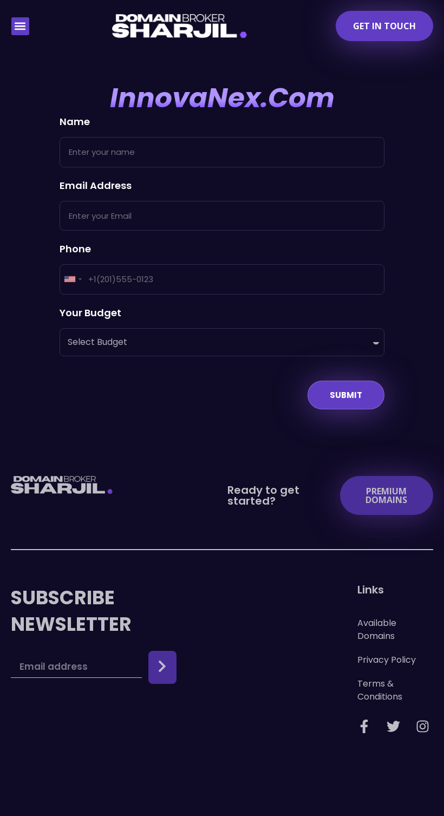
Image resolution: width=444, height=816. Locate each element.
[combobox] (72, 279)
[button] (20, 26)
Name (75, 122)
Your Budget (90, 313)
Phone (75, 250)
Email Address (96, 186)
